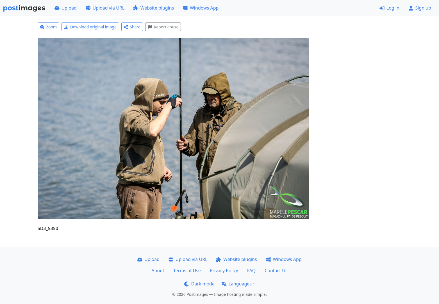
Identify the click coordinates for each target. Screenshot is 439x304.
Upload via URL (105, 8)
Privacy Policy (224, 270)
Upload (65, 8)
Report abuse (163, 27)
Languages (237, 284)
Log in (389, 8)
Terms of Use (187, 270)
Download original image (90, 27)
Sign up (419, 8)
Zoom (48, 27)
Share (132, 27)
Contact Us (276, 270)
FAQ (251, 270)
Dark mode (199, 284)
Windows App (201, 8)
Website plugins (153, 8)
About (157, 270)
